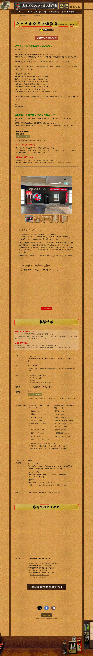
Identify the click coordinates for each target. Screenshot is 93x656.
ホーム (16, 15)
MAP (30, 361)
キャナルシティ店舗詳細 (38, 577)
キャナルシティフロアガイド (39, 575)
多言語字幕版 (46, 309)
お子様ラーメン (40, 439)
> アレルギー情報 (72, 453)
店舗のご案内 (23, 15)
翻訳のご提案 (46, 615)
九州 (29, 15)
